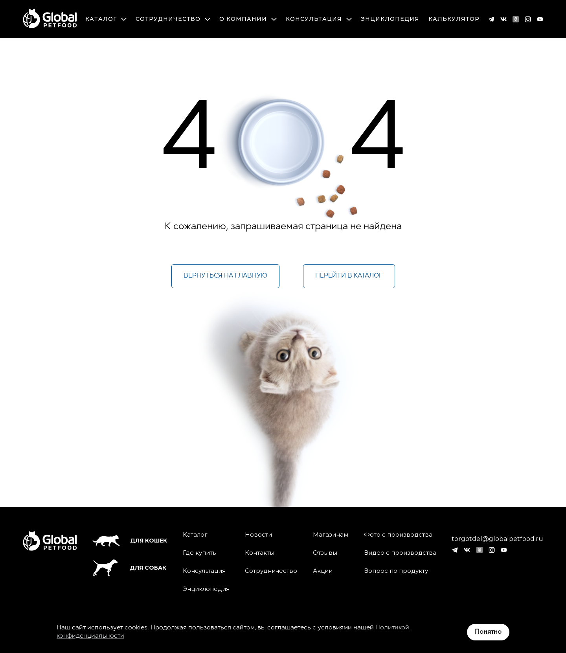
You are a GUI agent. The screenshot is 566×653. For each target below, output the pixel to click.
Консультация (319, 19)
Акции (323, 570)
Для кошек (129, 540)
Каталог (106, 19)
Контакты (259, 552)
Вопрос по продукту (396, 570)
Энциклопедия (390, 19)
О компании (248, 19)
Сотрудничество (173, 19)
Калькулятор (454, 19)
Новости (258, 534)
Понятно (488, 632)
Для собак (129, 568)
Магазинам (330, 534)
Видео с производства (400, 552)
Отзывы (325, 552)
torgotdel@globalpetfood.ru (497, 539)
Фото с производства (398, 534)
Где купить (199, 552)
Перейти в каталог (349, 276)
